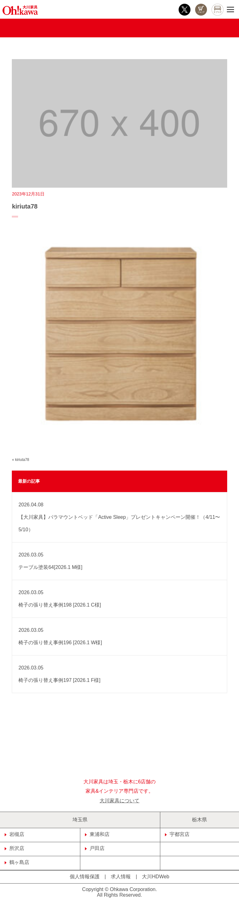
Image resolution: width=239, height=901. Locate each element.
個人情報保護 (85, 876)
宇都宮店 (177, 834)
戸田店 (95, 848)
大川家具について (119, 800)
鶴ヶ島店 (17, 862)
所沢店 (14, 848)
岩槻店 (14, 834)
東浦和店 (97, 834)
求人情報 (121, 876)
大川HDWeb (155, 876)
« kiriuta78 (20, 460)
